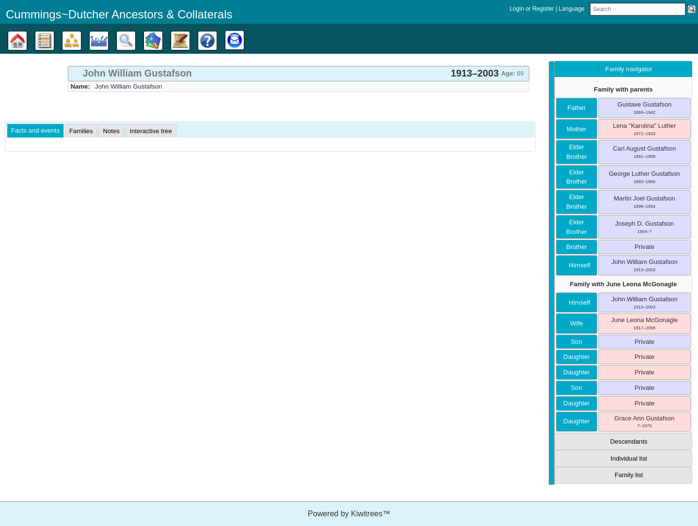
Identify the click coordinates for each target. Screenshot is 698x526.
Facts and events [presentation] (35, 130)
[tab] (298, 73)
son (576, 341)
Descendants (629, 441)
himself (576, 265)
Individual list (628, 458)
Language (572, 8)
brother (576, 246)
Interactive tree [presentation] (150, 131)
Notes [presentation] (111, 131)
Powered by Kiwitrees (349, 514)
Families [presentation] (81, 131)
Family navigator (628, 69)
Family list (629, 475)
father (576, 107)
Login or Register (532, 8)
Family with (623, 284)
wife (576, 323)
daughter (576, 356)
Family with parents (623, 89)
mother (577, 129)
